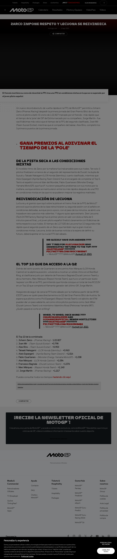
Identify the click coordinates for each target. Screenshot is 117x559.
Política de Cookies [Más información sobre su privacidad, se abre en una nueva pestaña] (27, 556)
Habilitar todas (106, 550)
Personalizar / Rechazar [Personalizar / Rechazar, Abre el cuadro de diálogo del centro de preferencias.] (106, 543)
